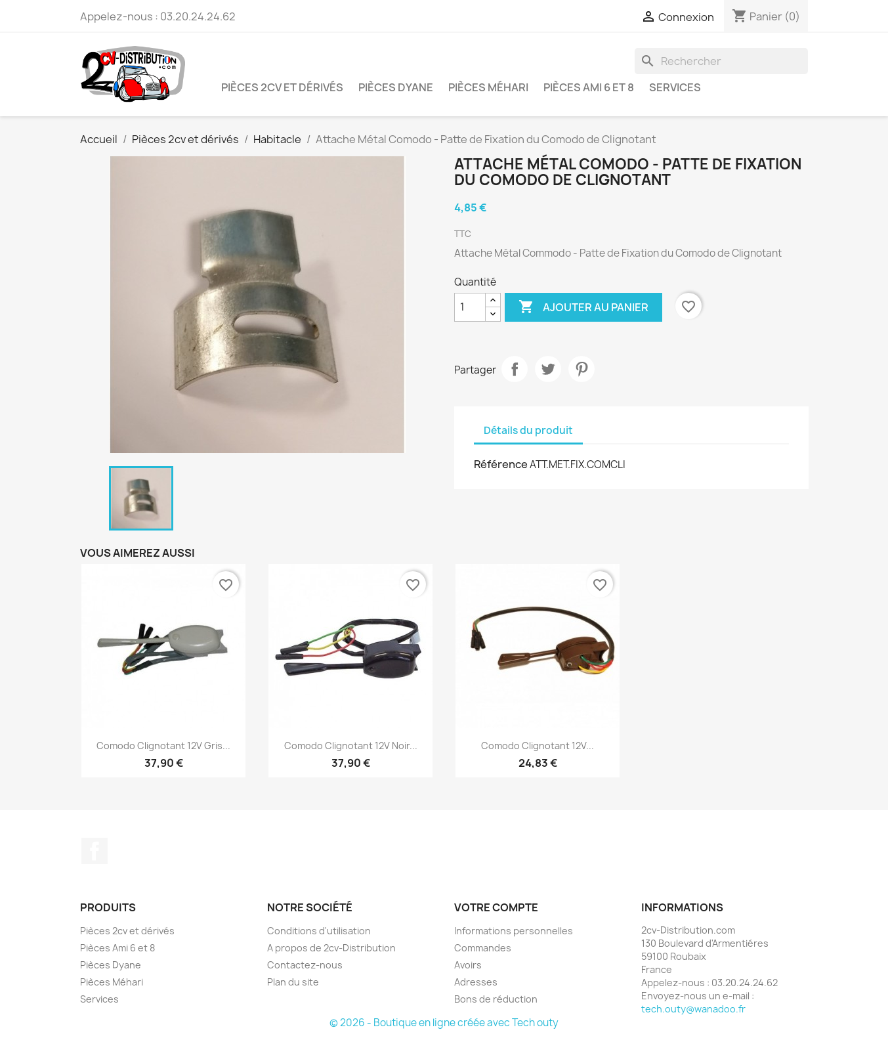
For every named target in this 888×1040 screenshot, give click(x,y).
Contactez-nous (305, 965)
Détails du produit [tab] (528, 430)
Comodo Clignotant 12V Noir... (350, 745)
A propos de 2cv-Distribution (331, 948)
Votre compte (496, 907)
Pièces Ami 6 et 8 (588, 87)
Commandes (482, 948)
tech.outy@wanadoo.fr (693, 1009)
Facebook (94, 851)
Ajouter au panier (583, 307)
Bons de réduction (496, 999)
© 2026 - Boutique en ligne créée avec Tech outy (444, 1022)
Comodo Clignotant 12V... (537, 745)
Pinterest (581, 369)
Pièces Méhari (488, 87)
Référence (501, 464)
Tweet (548, 369)
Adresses (475, 982)
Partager (514, 369)
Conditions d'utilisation (319, 930)
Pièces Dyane (395, 87)
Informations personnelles (513, 930)
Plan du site (293, 982)
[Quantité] (470, 307)
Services (675, 87)
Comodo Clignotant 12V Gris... (163, 745)
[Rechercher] (721, 61)
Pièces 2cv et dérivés (282, 87)
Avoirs (468, 965)
